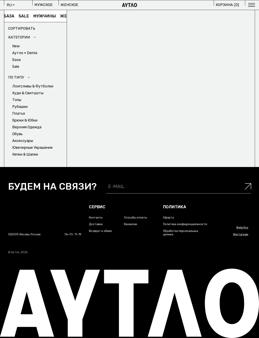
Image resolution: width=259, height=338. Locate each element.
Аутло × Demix (24, 53)
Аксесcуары (22, 141)
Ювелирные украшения (32, 147)
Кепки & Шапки (25, 154)
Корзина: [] (227, 5)
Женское (69, 5)
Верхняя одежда (26, 127)
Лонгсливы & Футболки (32, 86)
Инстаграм (240, 234)
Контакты (96, 217)
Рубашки (20, 106)
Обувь (17, 134)
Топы (16, 100)
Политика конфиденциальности (185, 224)
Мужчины (45, 16)
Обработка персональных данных (180, 232)
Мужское (43, 5)
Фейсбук (242, 227)
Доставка (96, 224)
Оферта (168, 217)
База (10, 16)
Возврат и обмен (100, 231)
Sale (25, 16)
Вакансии (130, 224)
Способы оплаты (135, 217)
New (16, 46)
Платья (18, 113)
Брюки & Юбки (24, 120)
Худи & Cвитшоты (27, 93)
